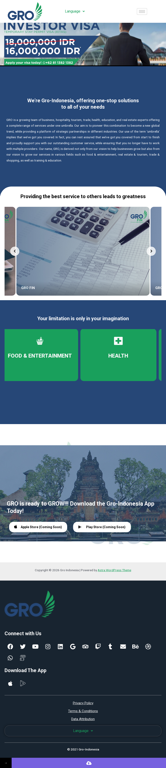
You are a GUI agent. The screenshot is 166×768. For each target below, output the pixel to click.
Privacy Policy (83, 703)
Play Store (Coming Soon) (101, 527)
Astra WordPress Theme (114, 570)
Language (75, 11)
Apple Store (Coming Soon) (38, 527)
